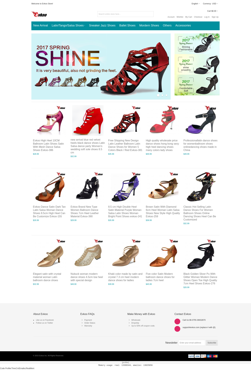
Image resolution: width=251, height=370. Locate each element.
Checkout (198, 17)
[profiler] (125, 362)
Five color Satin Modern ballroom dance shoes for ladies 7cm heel (160, 277)
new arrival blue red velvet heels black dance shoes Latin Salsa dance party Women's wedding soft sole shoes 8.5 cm (88, 146)
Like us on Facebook (45, 320)
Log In (207, 17)
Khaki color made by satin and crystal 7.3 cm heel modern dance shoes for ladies (125, 277)
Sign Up (215, 17)
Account (171, 17)
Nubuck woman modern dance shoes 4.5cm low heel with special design (87, 277)
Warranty (88, 326)
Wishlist (180, 17)
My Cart (188, 17)
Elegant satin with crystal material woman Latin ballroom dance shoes (47, 277)
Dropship (135, 323)
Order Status (89, 323)
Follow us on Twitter (44, 323)
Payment (88, 320)
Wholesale (135, 320)
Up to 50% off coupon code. (143, 326)
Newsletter (171, 342)
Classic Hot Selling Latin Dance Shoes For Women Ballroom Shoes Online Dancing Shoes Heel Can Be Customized (199, 213)
